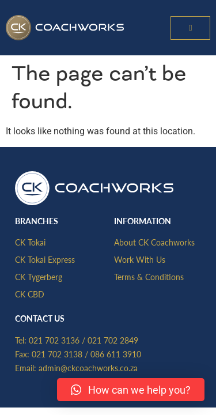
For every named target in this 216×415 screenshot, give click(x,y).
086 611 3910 (115, 354)
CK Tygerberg (38, 276)
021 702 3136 (54, 340)
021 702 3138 (57, 354)
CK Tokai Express (45, 259)
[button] (190, 28)
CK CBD (29, 294)
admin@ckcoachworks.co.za (88, 367)
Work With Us (139, 259)
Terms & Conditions (149, 276)
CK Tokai (30, 242)
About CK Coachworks (154, 242)
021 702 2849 (113, 340)
